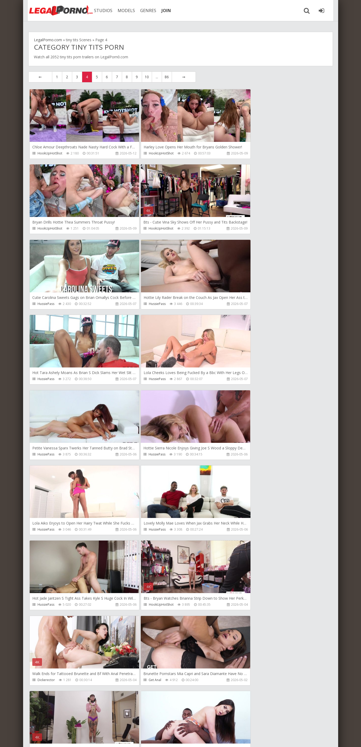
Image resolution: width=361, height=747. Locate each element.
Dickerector (248, 455)
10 (147, 76)
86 (167, 76)
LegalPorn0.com (67, 737)
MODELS (123, 10)
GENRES (146, 10)
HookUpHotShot (50, 153)
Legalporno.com (57, 10)
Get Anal (44, 530)
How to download (103, 722)
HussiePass (147, 228)
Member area (65, 722)
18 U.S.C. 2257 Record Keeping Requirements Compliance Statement (195, 737)
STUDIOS (100, 10)
